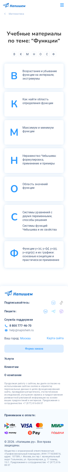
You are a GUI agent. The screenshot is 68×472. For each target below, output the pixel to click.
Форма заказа (34, 348)
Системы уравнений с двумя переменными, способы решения (37, 216)
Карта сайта (55, 338)
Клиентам (11, 367)
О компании (13, 375)
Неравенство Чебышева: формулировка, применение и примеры (39, 159)
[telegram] (53, 311)
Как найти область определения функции (37, 101)
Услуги (9, 358)
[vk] (53, 302)
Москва (25, 338)
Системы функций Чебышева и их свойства (39, 227)
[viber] (61, 311)
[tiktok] (61, 302)
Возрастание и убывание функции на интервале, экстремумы (39, 74)
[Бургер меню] (62, 5)
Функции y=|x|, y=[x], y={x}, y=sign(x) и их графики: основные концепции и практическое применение (40, 254)
